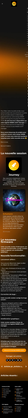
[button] (7, 360)
